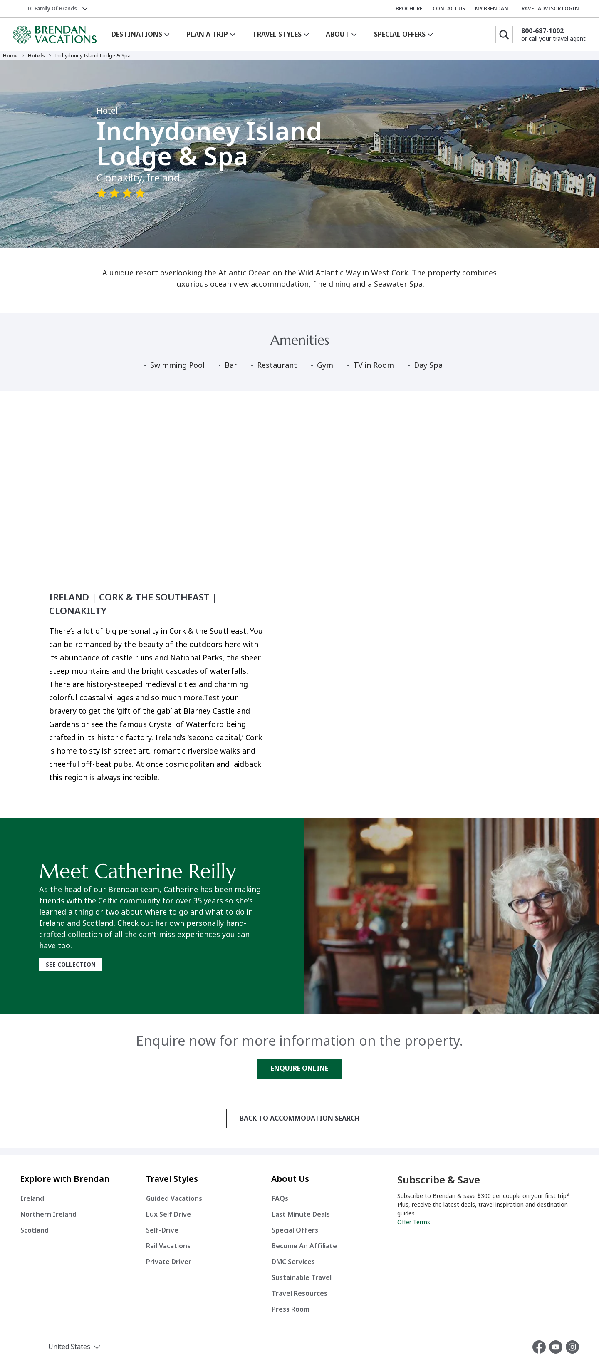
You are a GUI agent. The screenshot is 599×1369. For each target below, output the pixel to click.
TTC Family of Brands (50, 8)
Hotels (45, 58)
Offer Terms (413, 1227)
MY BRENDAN (491, 8)
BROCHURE (409, 8)
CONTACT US (449, 8)
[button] (64, 1352)
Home (19, 58)
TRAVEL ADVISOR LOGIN (548, 8)
